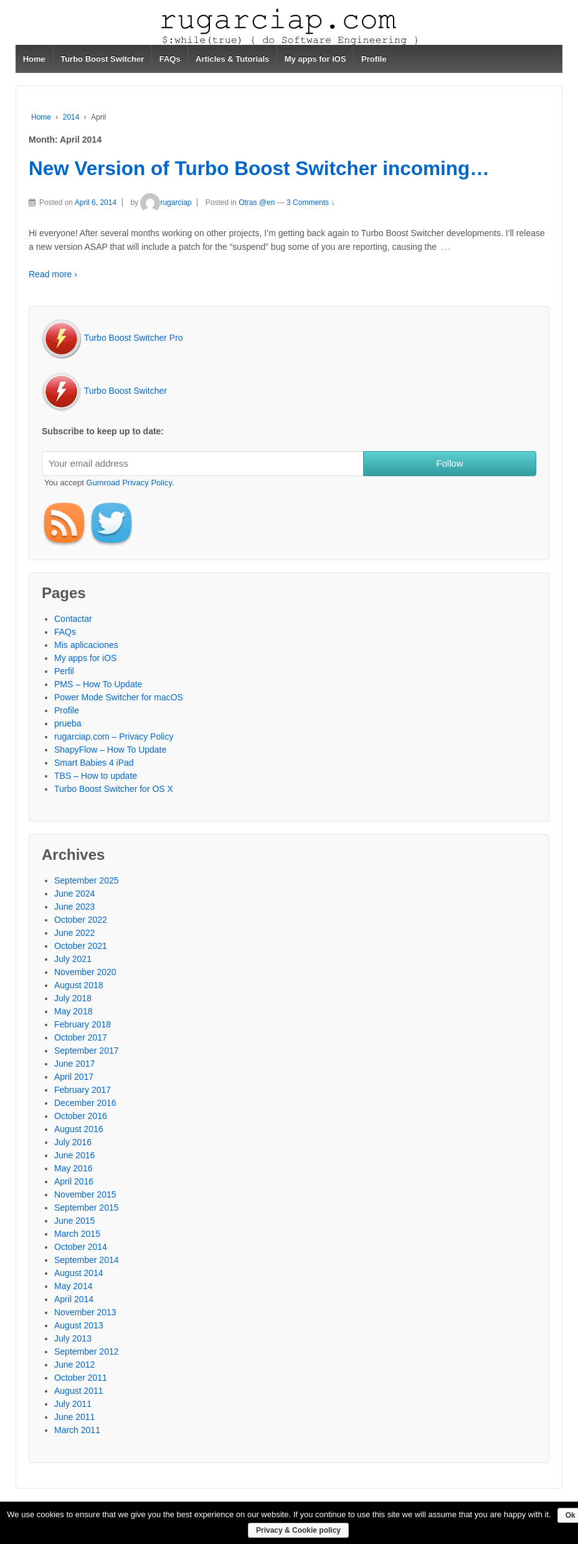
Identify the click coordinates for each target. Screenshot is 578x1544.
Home (34, 59)
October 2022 (80, 920)
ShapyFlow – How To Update (110, 750)
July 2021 (73, 959)
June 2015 (74, 1221)
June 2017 (74, 1064)
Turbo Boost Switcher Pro (112, 338)
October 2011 (80, 1378)
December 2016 (85, 1103)
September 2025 (86, 880)
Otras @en (257, 202)
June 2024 (74, 893)
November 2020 (85, 972)
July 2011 (73, 1404)
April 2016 (73, 1181)
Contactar (73, 619)
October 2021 (80, 946)
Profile (373, 59)
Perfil (64, 671)
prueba (68, 723)
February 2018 (82, 1024)
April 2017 (73, 1077)
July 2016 (73, 1142)
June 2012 (74, 1365)
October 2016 (80, 1116)
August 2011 (78, 1391)
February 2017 (82, 1090)
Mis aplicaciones (86, 645)
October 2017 (80, 1037)
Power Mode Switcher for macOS (118, 697)
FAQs (170, 59)
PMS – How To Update (98, 684)
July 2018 (73, 998)
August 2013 (78, 1325)
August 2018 (78, 985)
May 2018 (73, 1011)
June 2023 (74, 907)
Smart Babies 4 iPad (94, 763)
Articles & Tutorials (232, 59)
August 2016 (78, 1129)
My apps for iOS (315, 59)
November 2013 (85, 1312)
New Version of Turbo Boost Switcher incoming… (259, 168)
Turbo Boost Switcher (102, 59)
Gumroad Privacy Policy (129, 482)
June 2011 (74, 1417)
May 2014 (73, 1286)
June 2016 (74, 1155)
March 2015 (77, 1234)
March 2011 (77, 1430)
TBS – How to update (95, 776)
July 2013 (73, 1338)
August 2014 (78, 1273)
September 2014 (86, 1260)
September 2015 (86, 1208)
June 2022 (74, 933)
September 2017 (86, 1051)
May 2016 (73, 1168)
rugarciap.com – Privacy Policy (113, 736)
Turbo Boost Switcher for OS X (113, 789)
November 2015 (85, 1194)
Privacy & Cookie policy (298, 1530)
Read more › (53, 274)
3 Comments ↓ (310, 202)
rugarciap (165, 202)
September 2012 (86, 1351)
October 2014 (80, 1247)
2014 (71, 117)
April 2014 (73, 1299)
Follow (449, 463)
